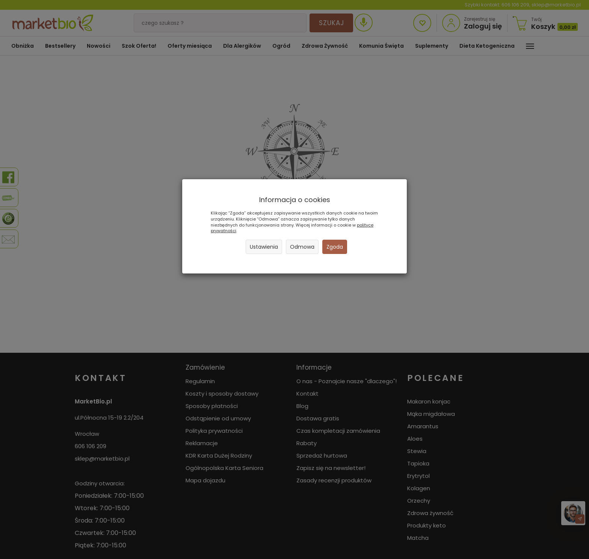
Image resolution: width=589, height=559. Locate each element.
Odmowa (302, 247)
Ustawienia (264, 247)
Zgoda (334, 247)
